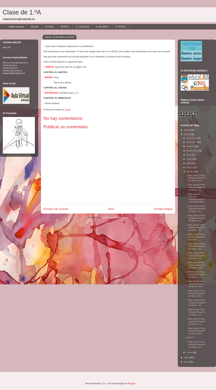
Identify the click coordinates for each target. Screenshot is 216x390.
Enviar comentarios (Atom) (115, 217)
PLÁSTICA (120, 26)
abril (189, 163)
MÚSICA (65, 26)
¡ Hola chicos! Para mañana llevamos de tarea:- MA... (195, 293)
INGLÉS (35, 26)
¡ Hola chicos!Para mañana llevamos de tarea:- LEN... (195, 265)
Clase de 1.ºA (22, 12)
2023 (186, 134)
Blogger (131, 383)
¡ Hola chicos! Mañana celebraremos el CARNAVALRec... (195, 198)
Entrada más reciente (56, 209)
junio (189, 155)
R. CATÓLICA (82, 26)
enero (190, 352)
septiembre (192, 150)
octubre (190, 146)
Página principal (16, 26)
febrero (190, 171)
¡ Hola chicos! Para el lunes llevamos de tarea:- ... (195, 237)
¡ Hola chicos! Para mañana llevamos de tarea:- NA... (195, 178)
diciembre (192, 138)
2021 (186, 362)
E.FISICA (49, 26)
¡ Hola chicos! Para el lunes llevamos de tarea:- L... (195, 274)
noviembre (192, 142)
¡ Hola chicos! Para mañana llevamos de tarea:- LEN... (195, 284)
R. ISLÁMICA (102, 26)
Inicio (111, 209)
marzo (190, 167)
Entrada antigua (163, 209)
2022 (186, 357)
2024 (186, 130)
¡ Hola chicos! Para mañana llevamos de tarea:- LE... (195, 187)
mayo (189, 159)
